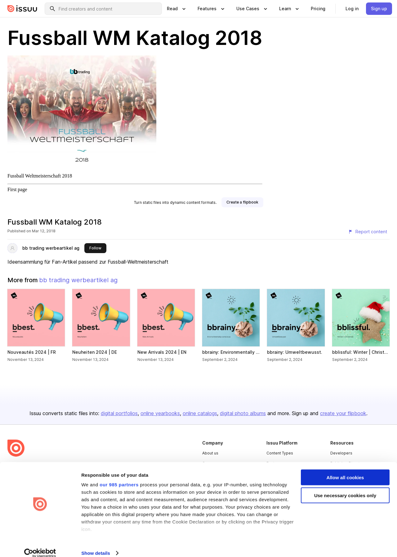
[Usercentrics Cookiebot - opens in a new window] (40, 545)
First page (17, 189)
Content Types (279, 453)
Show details (95, 544)
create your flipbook (343, 413)
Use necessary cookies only (345, 487)
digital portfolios (119, 413)
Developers (341, 453)
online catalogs (200, 413)
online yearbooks (160, 413)
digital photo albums (243, 413)
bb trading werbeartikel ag (50, 248)
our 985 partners (119, 476)
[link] (318, 8)
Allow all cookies (345, 469)
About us (210, 453)
